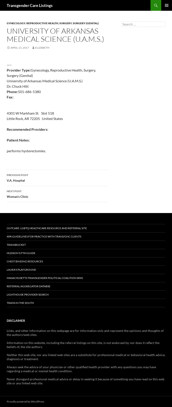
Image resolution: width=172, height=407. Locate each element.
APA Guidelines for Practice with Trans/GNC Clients (44, 236)
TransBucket (16, 244)
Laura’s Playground (21, 269)
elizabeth (42, 47)
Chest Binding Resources (25, 261)
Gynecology (16, 23)
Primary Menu (166, 5)
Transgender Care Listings (30, 5)
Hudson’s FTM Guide (21, 253)
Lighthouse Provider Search (28, 294)
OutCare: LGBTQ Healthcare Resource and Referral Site (47, 228)
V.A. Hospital (57, 177)
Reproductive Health (42, 23)
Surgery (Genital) (86, 23)
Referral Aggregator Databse (28, 286)
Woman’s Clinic (57, 193)
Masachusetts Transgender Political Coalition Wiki (45, 278)
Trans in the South (20, 303)
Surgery (65, 23)
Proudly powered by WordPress (25, 401)
